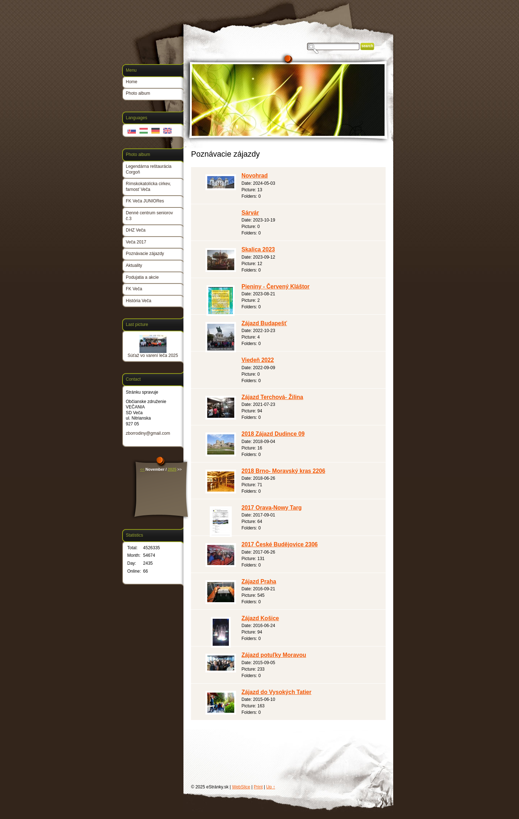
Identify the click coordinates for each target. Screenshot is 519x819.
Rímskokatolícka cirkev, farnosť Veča (148, 186)
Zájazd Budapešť (264, 323)
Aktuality (134, 265)
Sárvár (250, 213)
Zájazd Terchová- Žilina (272, 397)
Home (131, 81)
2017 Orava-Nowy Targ (271, 508)
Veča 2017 (136, 242)
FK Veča (134, 288)
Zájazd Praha (258, 581)
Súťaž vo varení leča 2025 (153, 355)
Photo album (138, 93)
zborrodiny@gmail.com (148, 433)
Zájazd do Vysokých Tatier (276, 692)
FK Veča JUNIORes (145, 200)
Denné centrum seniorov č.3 (149, 215)
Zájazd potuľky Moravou (273, 655)
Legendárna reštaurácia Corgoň (149, 169)
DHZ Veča (136, 230)
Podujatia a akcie (142, 277)
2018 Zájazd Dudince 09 (273, 434)
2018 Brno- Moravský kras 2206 (283, 471)
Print (258, 786)
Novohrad (254, 176)
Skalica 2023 (258, 249)
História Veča (138, 300)
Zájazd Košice (260, 618)
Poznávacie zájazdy (145, 253)
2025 (172, 469)
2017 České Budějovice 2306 (279, 544)
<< (142, 469)
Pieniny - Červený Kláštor (275, 286)
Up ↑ (270, 786)
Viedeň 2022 (257, 360)
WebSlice (241, 786)
